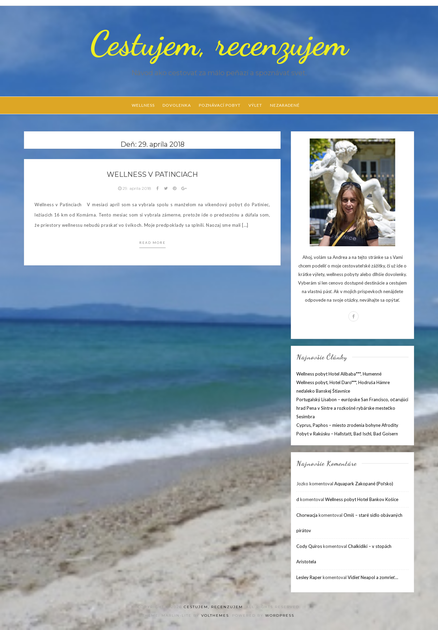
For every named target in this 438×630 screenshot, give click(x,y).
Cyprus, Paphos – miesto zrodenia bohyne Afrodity (347, 425)
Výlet (255, 105)
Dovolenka (177, 105)
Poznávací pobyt (220, 105)
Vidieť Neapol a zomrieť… (373, 577)
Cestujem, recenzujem (219, 43)
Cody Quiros (309, 546)
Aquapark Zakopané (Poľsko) (363, 483)
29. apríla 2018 (135, 188)
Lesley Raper (309, 577)
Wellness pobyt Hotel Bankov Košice (361, 499)
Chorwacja (307, 515)
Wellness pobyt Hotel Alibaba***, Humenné (339, 374)
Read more (152, 242)
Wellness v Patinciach (152, 174)
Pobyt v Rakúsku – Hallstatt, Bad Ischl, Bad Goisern (347, 433)
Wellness (143, 105)
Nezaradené (285, 105)
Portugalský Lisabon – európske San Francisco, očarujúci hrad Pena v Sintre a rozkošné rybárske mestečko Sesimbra (352, 408)
